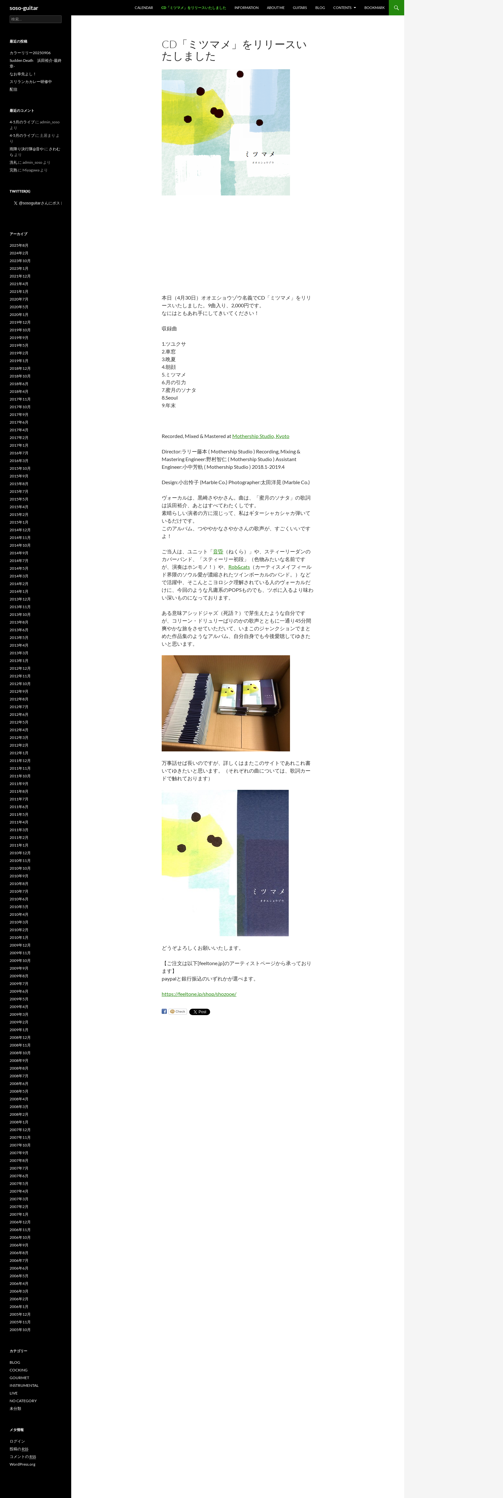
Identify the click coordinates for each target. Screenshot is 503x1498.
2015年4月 (19, 506)
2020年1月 (19, 314)
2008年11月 (20, 1045)
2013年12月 (20, 599)
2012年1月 (19, 752)
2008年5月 (19, 1091)
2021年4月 (19, 283)
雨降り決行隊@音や (27, 148)
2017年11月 (20, 399)
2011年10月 (20, 776)
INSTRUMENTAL (24, 1385)
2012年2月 (19, 745)
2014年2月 (19, 583)
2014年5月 (19, 568)
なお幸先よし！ (23, 73)
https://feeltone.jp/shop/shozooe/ (199, 994)
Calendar (144, 7)
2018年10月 (20, 376)
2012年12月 (20, 668)
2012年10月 (20, 683)
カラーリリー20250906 (30, 52)
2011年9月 (19, 783)
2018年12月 (20, 368)
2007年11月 (20, 1137)
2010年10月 (20, 868)
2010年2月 (19, 929)
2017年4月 (19, 429)
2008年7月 (19, 1075)
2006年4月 (19, 1283)
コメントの (23, 1456)
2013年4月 (19, 645)
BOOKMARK (374, 7)
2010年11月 (20, 860)
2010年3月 (19, 922)
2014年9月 (19, 552)
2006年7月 (19, 1260)
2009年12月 (20, 945)
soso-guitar (24, 7)
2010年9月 (19, 875)
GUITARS (300, 7)
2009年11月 (20, 952)
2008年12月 (20, 1037)
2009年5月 (19, 999)
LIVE (14, 1393)
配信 (13, 89)
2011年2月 (19, 837)
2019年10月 (20, 329)
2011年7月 (19, 799)
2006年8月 (19, 1252)
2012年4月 (19, 729)
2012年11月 (20, 676)
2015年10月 (20, 468)
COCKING (19, 1370)
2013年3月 (19, 652)
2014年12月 (20, 529)
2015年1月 (19, 522)
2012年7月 (19, 706)
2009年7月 (19, 983)
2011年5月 (19, 814)
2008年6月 (19, 1083)
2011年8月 (19, 791)
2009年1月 (19, 1029)
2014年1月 (19, 591)
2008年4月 (19, 1099)
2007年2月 (19, 1206)
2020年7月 (19, 299)
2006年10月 (20, 1237)
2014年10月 (20, 545)
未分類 (15, 1408)
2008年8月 (19, 1068)
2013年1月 (19, 660)
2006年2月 (19, 1298)
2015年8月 (19, 483)
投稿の (19, 1449)
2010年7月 (19, 891)
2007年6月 (19, 1175)
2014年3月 (19, 576)
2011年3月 (19, 829)
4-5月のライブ (22, 122)
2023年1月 (19, 268)
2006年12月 (20, 1222)
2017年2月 (19, 437)
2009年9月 (19, 968)
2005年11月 (20, 1322)
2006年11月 (20, 1229)
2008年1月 (19, 1122)
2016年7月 (19, 453)
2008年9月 (19, 1060)
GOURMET (19, 1377)
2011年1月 (19, 845)
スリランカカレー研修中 (31, 81)
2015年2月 (19, 514)
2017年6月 (19, 422)
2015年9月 (19, 476)
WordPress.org (22, 1464)
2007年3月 (19, 1198)
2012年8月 (19, 699)
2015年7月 (19, 491)
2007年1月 (19, 1214)
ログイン (17, 1441)
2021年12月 (20, 276)
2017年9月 (19, 414)
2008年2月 (19, 1114)
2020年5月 (19, 306)
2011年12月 (20, 760)
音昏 (218, 551)
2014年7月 (19, 560)
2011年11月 (20, 768)
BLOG (320, 7)
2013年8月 (19, 622)
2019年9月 (19, 337)
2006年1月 (19, 1306)
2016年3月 (19, 460)
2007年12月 (20, 1129)
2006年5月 (19, 1275)
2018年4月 (19, 391)
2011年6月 (19, 806)
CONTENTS (342, 7)
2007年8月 (19, 1160)
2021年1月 (19, 291)
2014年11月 (20, 537)
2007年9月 (19, 1152)
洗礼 (13, 162)
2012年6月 (19, 714)
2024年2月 (19, 253)
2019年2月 (19, 353)
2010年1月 (19, 937)
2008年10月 (20, 1052)
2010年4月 (19, 914)
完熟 (13, 170)
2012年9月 (19, 691)
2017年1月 (19, 445)
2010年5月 (19, 906)
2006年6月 (19, 1268)
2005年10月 (20, 1329)
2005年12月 (20, 1314)
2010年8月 (19, 883)
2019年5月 (19, 345)
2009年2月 (19, 1022)
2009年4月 (19, 1006)
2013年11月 (20, 606)
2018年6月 (19, 383)
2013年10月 (20, 614)
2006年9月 (19, 1245)
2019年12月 (20, 322)
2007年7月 (19, 1168)
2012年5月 (19, 722)
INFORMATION (246, 7)
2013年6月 (19, 629)
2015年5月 (19, 499)
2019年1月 (19, 360)
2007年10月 (20, 1145)
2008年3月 (19, 1106)
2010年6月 (19, 899)
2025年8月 (19, 245)
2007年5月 (19, 1183)
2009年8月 (19, 975)
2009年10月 (20, 960)
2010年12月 (20, 852)
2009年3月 (19, 1014)
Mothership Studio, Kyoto (260, 436)
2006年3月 (19, 1291)
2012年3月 (19, 737)
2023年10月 (20, 260)
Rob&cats (239, 567)
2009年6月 (19, 991)
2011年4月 (19, 822)
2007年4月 (19, 1191)
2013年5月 (19, 637)
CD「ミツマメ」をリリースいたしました (193, 7)
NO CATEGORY (23, 1400)
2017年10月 (20, 406)
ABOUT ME (276, 7)
